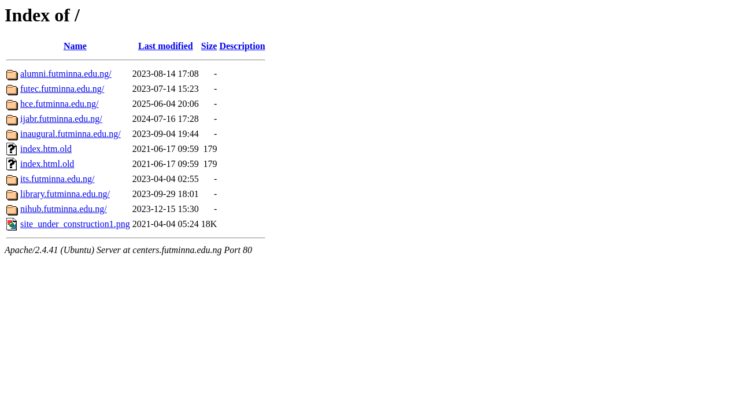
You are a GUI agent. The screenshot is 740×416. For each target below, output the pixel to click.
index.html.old (47, 164)
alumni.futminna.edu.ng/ (66, 74)
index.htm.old (46, 149)
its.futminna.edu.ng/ (57, 179)
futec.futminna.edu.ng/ (62, 89)
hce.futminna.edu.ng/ (59, 104)
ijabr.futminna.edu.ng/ (61, 119)
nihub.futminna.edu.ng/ (63, 209)
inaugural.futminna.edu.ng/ (70, 134)
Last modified (165, 46)
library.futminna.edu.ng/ (65, 194)
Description (242, 46)
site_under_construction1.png (75, 224)
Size (209, 46)
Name (75, 46)
